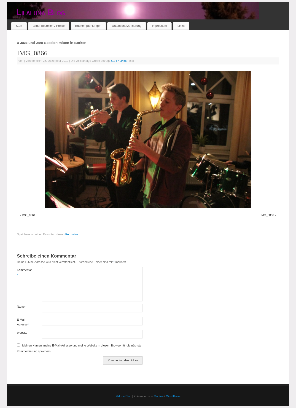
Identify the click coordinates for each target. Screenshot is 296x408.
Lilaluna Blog (40, 12)
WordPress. (173, 396)
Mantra (158, 396)
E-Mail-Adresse (23, 322)
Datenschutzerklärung (126, 25)
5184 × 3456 (118, 60)
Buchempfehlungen (88, 25)
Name (22, 306)
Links (181, 25)
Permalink (71, 234)
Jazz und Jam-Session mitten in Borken (51, 43)
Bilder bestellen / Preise (49, 25)
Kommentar (23, 272)
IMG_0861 (28, 215)
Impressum (159, 25)
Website (22, 332)
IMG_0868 (267, 215)
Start (19, 25)
